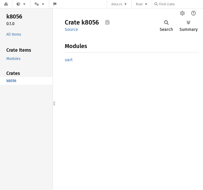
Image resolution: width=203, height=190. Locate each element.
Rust (139, 4)
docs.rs (116, 4)
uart (69, 59)
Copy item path (107, 22)
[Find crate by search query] (181, 4)
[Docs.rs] (6, 4)
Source (71, 29)
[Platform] (39, 4)
